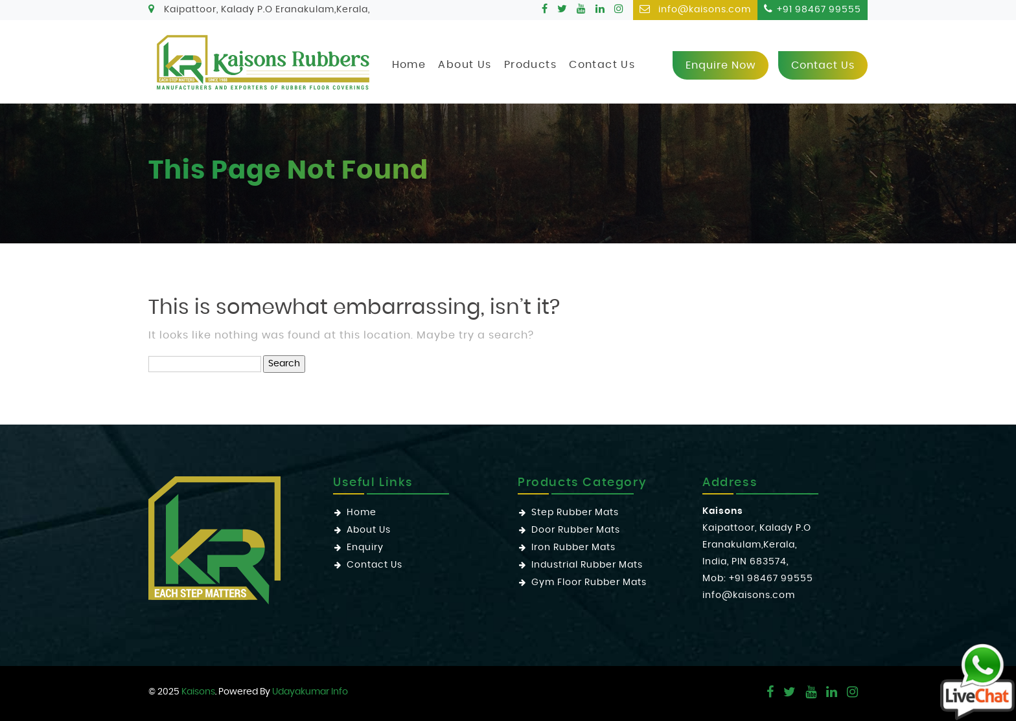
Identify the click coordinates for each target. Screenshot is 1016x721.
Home (409, 65)
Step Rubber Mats (575, 512)
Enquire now (721, 65)
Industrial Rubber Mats (587, 565)
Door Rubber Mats (575, 530)
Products (530, 65)
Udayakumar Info (310, 691)
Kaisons (198, 691)
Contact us (823, 65)
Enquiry (365, 547)
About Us (464, 65)
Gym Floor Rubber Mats (589, 582)
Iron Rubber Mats (573, 547)
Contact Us (602, 65)
